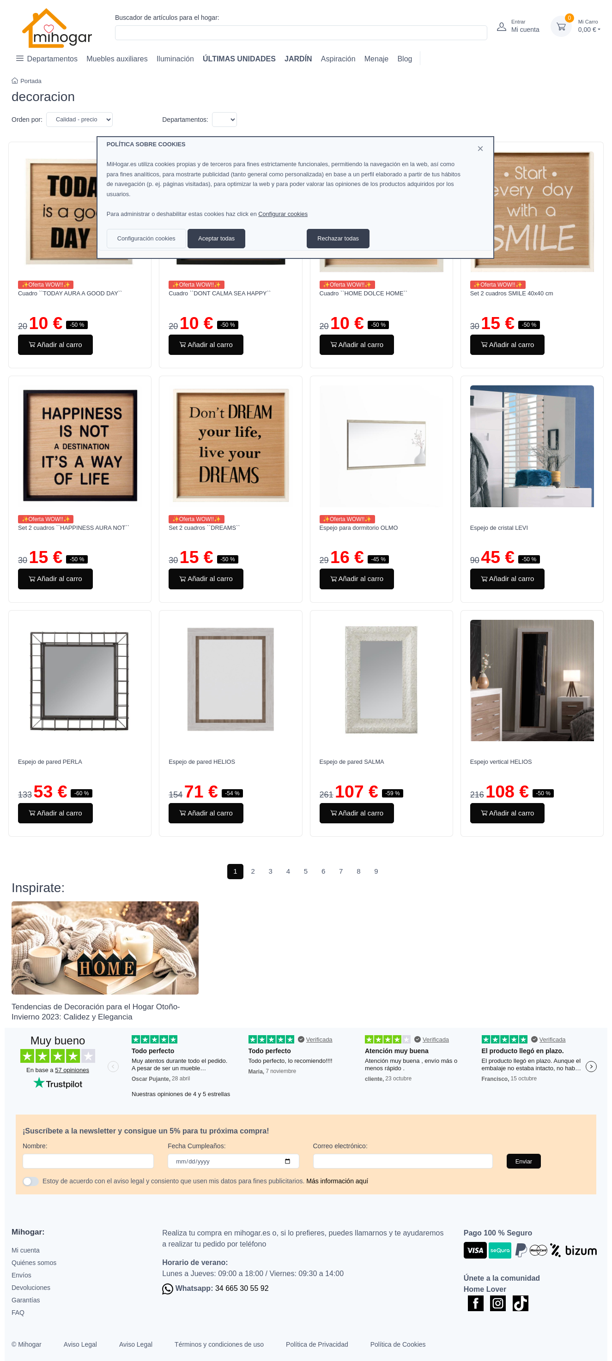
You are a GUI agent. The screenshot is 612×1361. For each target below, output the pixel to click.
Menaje (376, 59)
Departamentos (47, 58)
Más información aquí (337, 1181)
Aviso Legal (80, 1344)
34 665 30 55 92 (242, 1288)
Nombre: (35, 1146)
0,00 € (589, 25)
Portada (27, 81)
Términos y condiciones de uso (219, 1344)
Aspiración (338, 59)
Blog (404, 59)
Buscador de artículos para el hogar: (167, 17)
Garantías (26, 1300)
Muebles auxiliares (117, 59)
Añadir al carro (55, 344)
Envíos (21, 1275)
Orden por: (27, 119)
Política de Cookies (398, 1344)
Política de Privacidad (317, 1344)
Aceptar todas (216, 238)
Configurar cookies (283, 213)
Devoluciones (31, 1287)
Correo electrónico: (340, 1146)
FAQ (18, 1312)
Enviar (523, 1161)
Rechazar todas (338, 238)
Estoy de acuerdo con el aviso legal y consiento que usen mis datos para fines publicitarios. (205, 1181)
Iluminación (175, 59)
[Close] (480, 149)
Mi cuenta (26, 1250)
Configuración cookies (146, 238)
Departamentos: (185, 119)
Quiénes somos (34, 1262)
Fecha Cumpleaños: (196, 1146)
